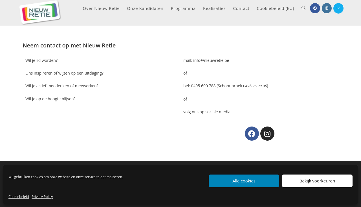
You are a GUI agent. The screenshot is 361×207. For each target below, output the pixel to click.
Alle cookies (244, 181)
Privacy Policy (42, 196)
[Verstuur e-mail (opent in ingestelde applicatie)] (338, 8)
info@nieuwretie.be (211, 60)
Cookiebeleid (18, 196)
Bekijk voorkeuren (317, 181)
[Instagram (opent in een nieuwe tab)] (327, 8)
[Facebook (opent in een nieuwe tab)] (315, 8)
